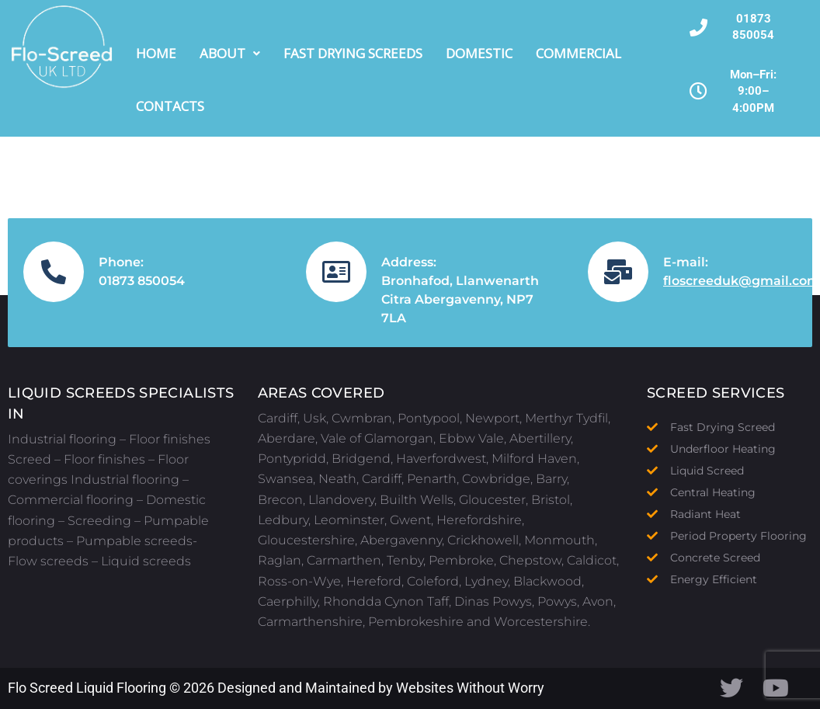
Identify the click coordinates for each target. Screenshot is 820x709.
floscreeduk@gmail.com (741, 280)
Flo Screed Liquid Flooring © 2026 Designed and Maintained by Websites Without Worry (276, 687)
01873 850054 (142, 280)
